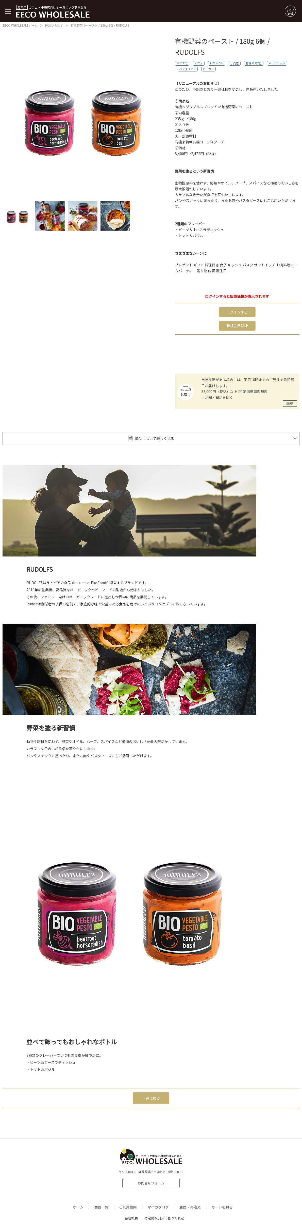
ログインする (237, 311)
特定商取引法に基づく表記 (164, 1206)
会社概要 (131, 1206)
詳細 (289, 401)
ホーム (78, 1196)
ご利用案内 (128, 1196)
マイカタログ (158, 1196)
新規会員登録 (237, 324)
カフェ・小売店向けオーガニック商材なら (53, 11)
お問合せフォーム (151, 1176)
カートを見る (222, 1196)
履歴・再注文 (190, 1196)
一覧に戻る (151, 1093)
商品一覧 (101, 1196)
